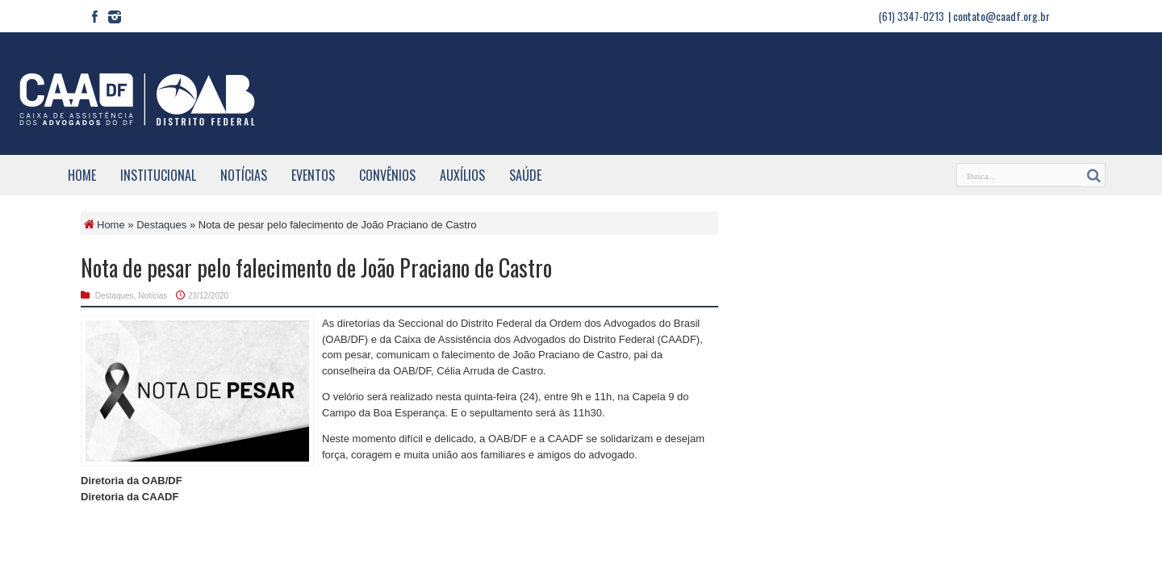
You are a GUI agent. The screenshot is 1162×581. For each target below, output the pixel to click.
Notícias (243, 175)
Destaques (161, 225)
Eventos (313, 175)
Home (82, 175)
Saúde (525, 175)
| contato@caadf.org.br (999, 15)
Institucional (158, 175)
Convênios (387, 175)
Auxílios (462, 175)
